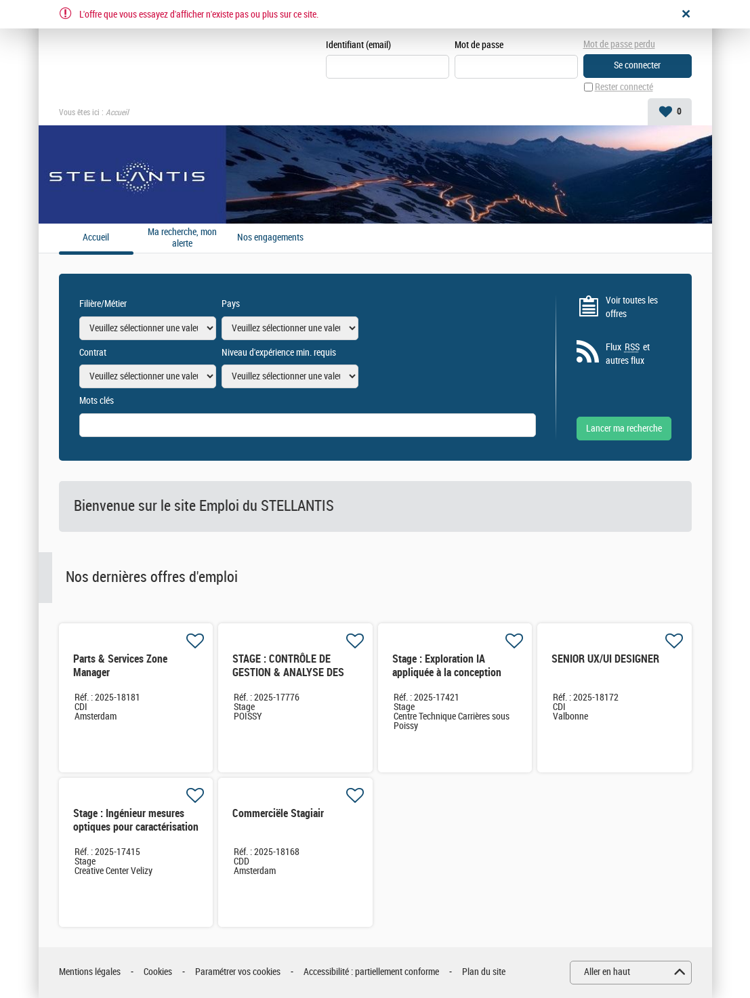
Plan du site (483, 972)
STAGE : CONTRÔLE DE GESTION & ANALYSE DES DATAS (288, 672)
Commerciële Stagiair (278, 813)
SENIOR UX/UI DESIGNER (605, 658)
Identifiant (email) (358, 45)
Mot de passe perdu (619, 44)
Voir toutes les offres (632, 307)
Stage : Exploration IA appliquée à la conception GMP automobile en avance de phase (450, 679)
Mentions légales (90, 972)
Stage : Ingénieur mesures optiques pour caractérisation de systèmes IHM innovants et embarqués (136, 833)
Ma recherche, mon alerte (182, 238)
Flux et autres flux (628, 354)
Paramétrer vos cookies (237, 972)
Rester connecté (624, 87)
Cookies (158, 972)
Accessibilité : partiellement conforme (371, 972)
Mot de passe (479, 45)
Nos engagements (270, 237)
